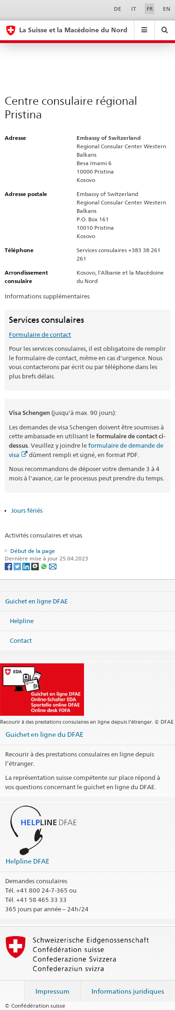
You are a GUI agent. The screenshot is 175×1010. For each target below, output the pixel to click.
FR (150, 8)
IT (133, 8)
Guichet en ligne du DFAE (45, 734)
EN (166, 8)
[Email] (52, 565)
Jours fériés (26, 510)
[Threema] (35, 565)
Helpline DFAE (27, 861)
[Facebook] (9, 565)
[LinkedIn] (26, 565)
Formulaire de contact (40, 334)
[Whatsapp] (44, 565)
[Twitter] (18, 565)
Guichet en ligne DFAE (36, 601)
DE (117, 8)
